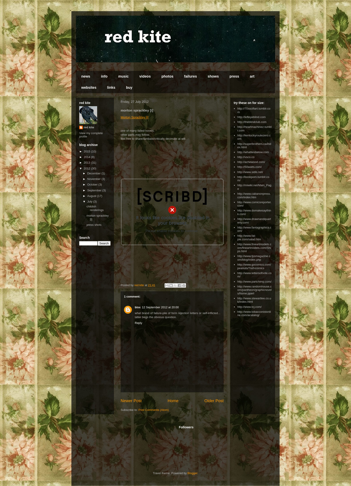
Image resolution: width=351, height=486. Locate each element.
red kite (89, 127)
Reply (138, 323)
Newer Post (131, 401)
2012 (87, 168)
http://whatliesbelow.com (253, 152)
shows (213, 76)
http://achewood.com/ (251, 162)
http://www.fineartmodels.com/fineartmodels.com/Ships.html (254, 248)
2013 (87, 162)
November (94, 179)
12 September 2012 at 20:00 (160, 307)
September (94, 190)
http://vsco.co (246, 157)
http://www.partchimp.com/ (254, 281)
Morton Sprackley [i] (134, 117)
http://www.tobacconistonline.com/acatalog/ (254, 313)
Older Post (214, 401)
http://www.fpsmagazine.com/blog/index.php (253, 257)
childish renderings (94, 208)
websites (88, 87)
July (90, 201)
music (123, 76)
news (85, 76)
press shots (93, 224)
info (104, 76)
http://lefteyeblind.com (251, 117)
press (234, 76)
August (92, 196)
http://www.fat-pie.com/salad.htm (249, 237)
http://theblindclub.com (251, 122)
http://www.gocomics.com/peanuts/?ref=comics (254, 266)
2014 (87, 157)
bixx (138, 307)
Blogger (192, 473)
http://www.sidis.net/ (250, 172)
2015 (87, 151)
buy (129, 87)
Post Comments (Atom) (154, 410)
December (94, 173)
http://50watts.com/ (249, 167)
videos (145, 76)
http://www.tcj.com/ (249, 307)
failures (190, 76)
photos (167, 76)
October (92, 184)
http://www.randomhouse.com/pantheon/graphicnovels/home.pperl (254, 290)
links (111, 87)
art (252, 76)
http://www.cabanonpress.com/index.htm (254, 195)
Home (173, 401)
